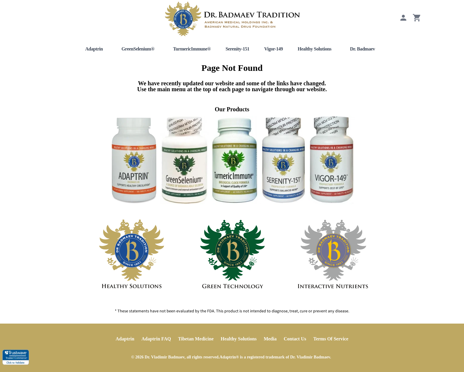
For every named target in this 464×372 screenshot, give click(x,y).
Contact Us (295, 338)
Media (270, 338)
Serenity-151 (237, 48)
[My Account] (403, 20)
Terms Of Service (330, 338)
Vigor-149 (273, 48)
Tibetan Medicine (196, 338)
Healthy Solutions (314, 48)
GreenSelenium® (138, 48)
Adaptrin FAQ (156, 338)
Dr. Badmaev (362, 48)
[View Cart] (417, 20)
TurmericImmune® (192, 48)
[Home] (232, 19)
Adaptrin (94, 48)
